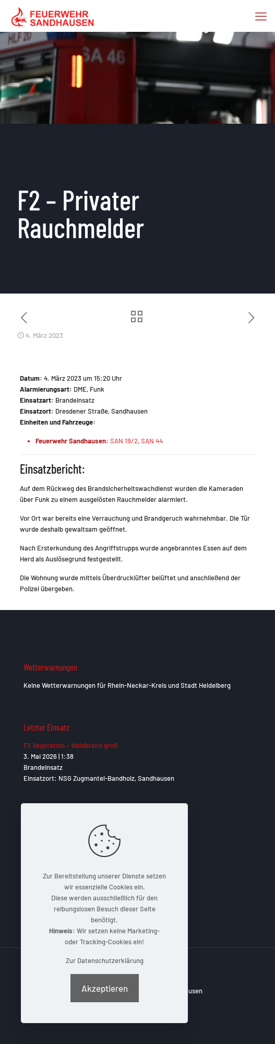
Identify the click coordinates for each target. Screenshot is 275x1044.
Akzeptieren (104, 988)
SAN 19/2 (124, 441)
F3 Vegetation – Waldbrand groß (70, 745)
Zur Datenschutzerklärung (105, 960)
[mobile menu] (261, 16)
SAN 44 (152, 441)
